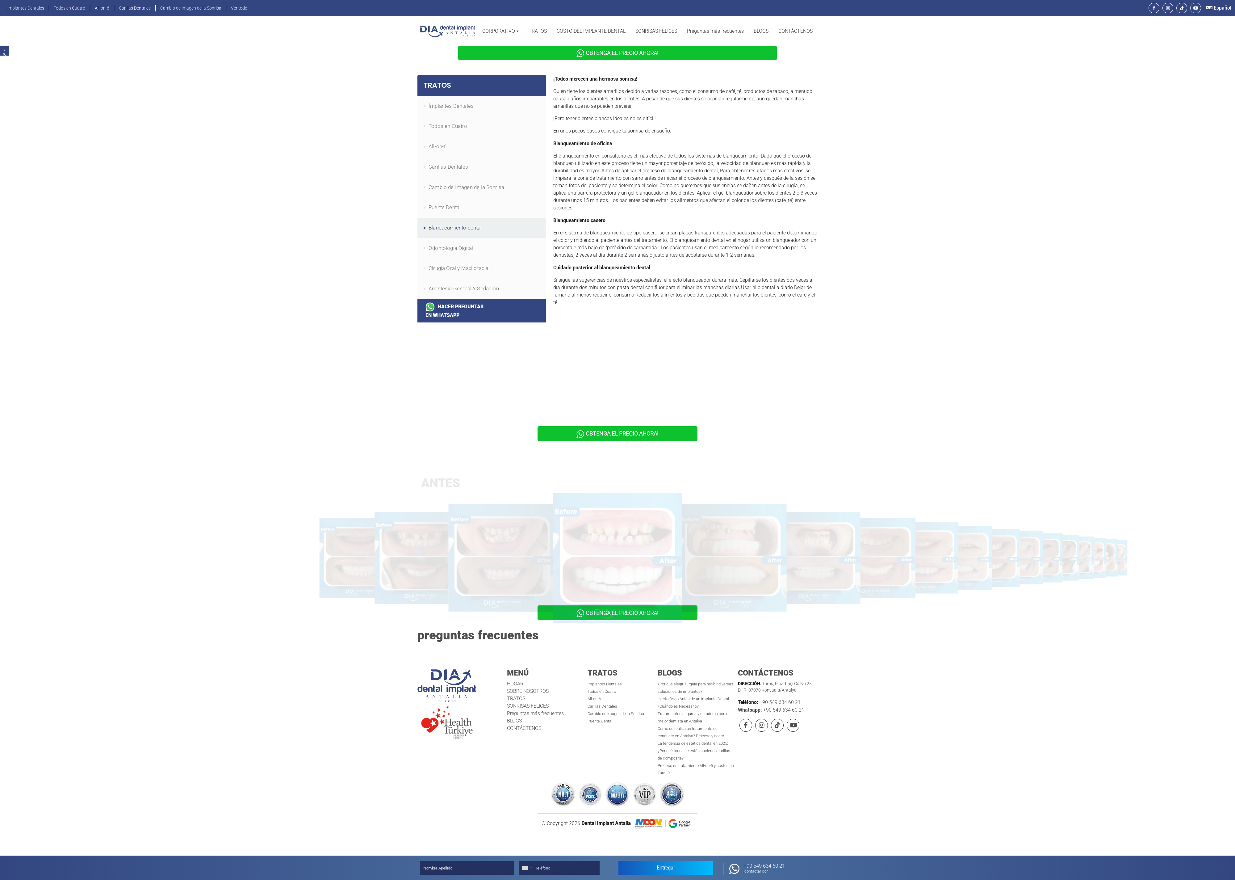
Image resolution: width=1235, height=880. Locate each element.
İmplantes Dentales (25, 8)
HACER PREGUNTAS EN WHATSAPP (454, 308)
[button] (500, 31)
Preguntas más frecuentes (715, 31)
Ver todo (239, 8)
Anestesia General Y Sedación (464, 287)
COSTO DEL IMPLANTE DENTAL (591, 31)
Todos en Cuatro (69, 8)
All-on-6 (102, 8)
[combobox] (526, 867)
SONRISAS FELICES (656, 31)
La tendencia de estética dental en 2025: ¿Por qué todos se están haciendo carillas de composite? (694, 745)
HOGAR (515, 678)
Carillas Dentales (135, 8)
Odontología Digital (451, 246)
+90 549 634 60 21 (779, 696)
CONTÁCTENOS (795, 31)
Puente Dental (445, 205)
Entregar (666, 868)
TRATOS (538, 31)
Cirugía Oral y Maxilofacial (459, 266)
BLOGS (761, 31)
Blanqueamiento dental (455, 226)
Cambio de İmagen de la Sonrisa (190, 8)
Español (1218, 8)
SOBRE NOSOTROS (528, 685)
